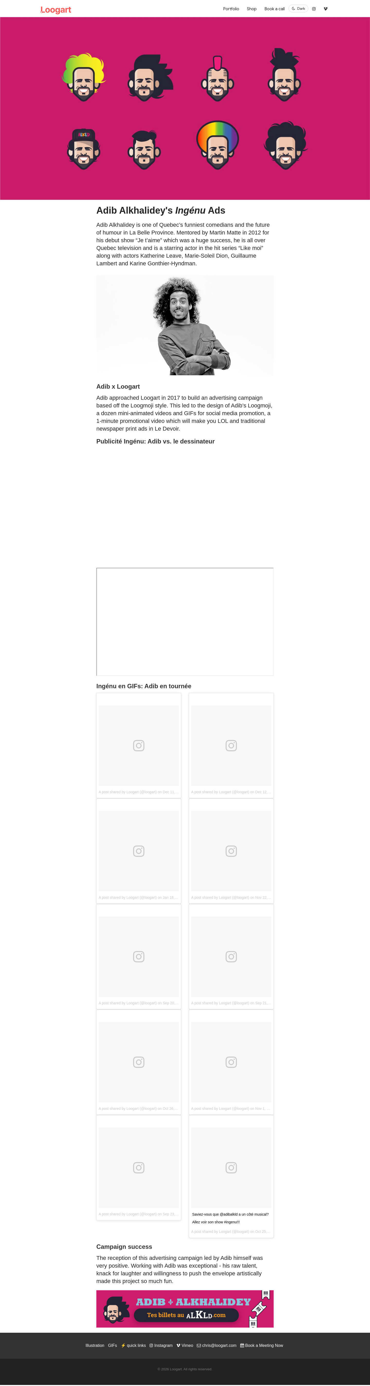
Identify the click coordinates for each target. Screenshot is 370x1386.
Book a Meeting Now (261, 1347)
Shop (252, 9)
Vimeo (184, 1347)
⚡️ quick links (133, 1347)
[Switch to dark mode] (298, 8)
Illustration (95, 1347)
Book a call (274, 9)
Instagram (161, 1347)
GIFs (112, 1347)
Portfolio (231, 9)
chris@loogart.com (216, 1347)
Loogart (225, 1233)
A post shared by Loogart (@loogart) (128, 793)
